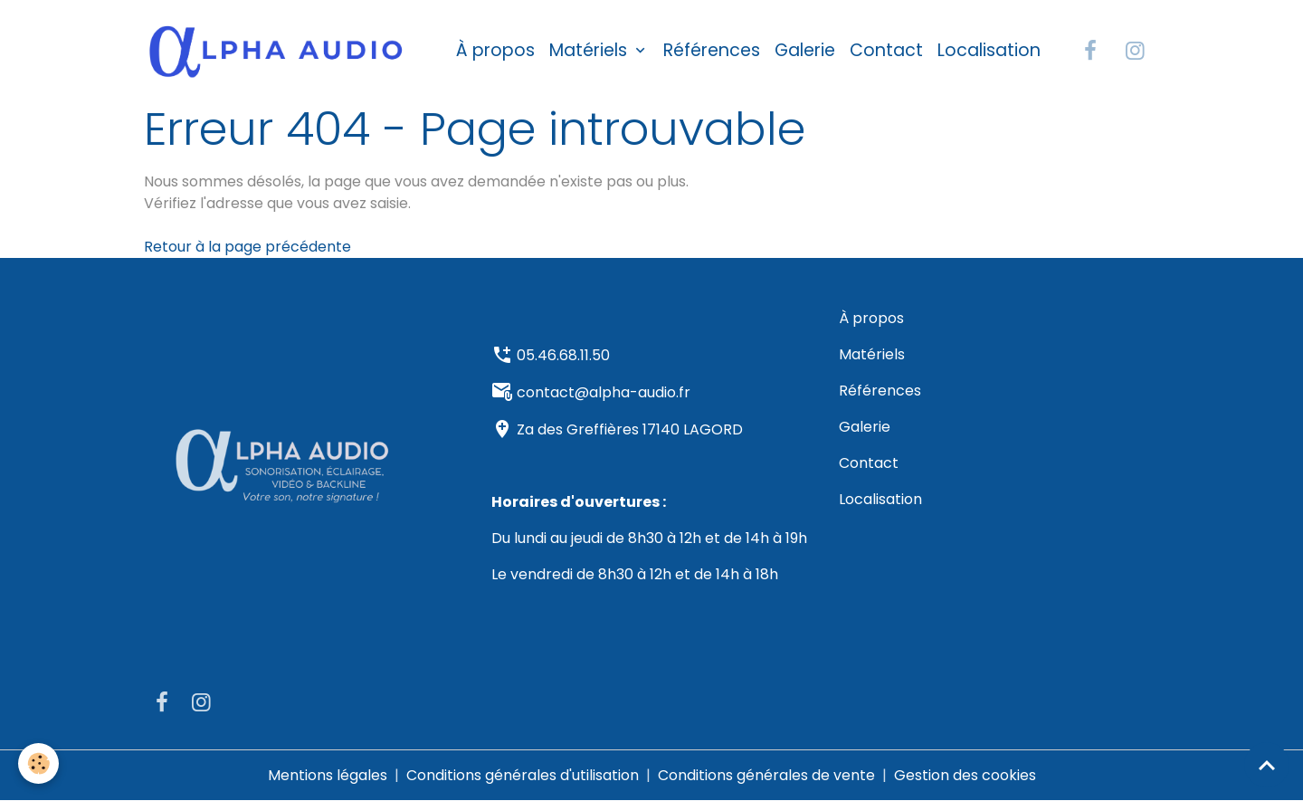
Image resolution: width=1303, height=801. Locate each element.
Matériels (590, 50)
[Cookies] (38, 763)
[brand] (279, 50)
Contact (886, 50)
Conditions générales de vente (766, 775)
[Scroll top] (1266, 764)
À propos (495, 50)
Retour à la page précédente (247, 246)
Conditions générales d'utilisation (522, 775)
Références (711, 50)
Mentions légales (327, 775)
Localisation (989, 50)
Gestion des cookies (965, 775)
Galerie (805, 50)
